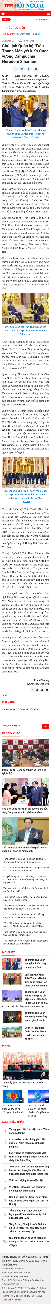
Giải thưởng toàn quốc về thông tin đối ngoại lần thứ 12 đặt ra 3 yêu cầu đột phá (29, 1241)
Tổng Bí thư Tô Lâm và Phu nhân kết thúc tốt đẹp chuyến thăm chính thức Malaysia (24, 860)
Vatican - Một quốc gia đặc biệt (26, 1180)
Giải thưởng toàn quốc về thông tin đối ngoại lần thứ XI (12, 1109)
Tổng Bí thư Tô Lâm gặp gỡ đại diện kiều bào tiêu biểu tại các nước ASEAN (25, 933)
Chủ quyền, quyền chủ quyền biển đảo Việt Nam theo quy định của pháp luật (27, 1143)
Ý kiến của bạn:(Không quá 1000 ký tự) (20, 709)
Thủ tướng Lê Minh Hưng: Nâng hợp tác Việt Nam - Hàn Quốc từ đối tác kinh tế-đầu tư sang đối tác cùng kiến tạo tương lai (25, 999)
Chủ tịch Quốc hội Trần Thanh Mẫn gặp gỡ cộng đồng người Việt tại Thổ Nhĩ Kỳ (28, 1201)
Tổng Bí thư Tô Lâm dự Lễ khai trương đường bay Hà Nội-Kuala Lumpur (25, 898)
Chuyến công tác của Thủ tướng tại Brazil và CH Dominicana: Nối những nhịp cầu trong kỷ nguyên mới (25, 879)
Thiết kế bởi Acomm (11, 1299)
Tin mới (6, 20)
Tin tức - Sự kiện (13, 27)
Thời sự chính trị (10, 34)
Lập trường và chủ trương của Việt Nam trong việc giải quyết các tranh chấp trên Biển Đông (28, 1157)
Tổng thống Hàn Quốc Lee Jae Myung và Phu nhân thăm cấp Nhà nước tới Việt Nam (27, 1214)
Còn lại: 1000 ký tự (11, 725)
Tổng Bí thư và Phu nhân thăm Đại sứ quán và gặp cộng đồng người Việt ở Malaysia (25, 907)
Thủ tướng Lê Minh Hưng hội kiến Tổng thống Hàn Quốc (35, 963)
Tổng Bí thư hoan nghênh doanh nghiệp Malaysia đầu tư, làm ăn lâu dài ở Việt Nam (24, 924)
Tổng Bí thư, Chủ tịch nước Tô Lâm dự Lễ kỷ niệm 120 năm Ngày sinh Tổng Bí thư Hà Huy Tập (27, 1228)
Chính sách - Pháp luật (30, 34)
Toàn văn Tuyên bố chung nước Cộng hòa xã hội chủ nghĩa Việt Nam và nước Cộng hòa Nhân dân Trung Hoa (29, 1170)
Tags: (4, 695)
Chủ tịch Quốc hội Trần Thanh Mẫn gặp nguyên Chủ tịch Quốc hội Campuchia (26, 869)
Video (6, 1046)
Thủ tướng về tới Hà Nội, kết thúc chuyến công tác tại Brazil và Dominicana (25, 942)
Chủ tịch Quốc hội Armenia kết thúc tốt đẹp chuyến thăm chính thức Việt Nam (23, 916)
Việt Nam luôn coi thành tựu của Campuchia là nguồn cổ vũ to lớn (25, 889)
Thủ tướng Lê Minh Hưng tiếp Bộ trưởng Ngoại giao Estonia (36, 1016)
